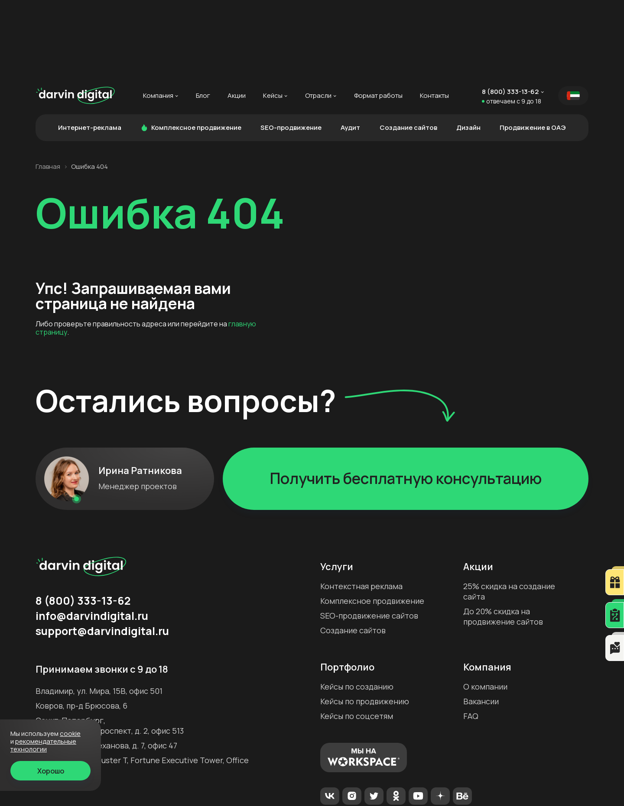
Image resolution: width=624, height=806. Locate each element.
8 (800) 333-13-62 (510, 15)
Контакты (434, 19)
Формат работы (378, 19)
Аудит (350, 50)
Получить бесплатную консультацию (406, 401)
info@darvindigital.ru (92, 538)
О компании (485, 610)
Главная (48, 89)
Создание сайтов (408, 50)
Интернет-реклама (89, 50)
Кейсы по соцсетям (356, 639)
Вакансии (481, 624)
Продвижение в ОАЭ (533, 50)
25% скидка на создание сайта (509, 514)
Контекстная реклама (361, 509)
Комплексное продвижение (190, 50)
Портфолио (347, 590)
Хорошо (50, 771)
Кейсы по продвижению (364, 624)
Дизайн (468, 50)
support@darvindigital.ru (102, 554)
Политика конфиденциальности (417, 784)
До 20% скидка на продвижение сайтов (503, 539)
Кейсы (273, 19)
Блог (203, 19)
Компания (158, 19)
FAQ (470, 639)
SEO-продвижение (291, 50)
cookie (70, 733)
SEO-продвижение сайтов (369, 538)
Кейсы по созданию (356, 610)
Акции (237, 19)
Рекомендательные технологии (304, 784)
